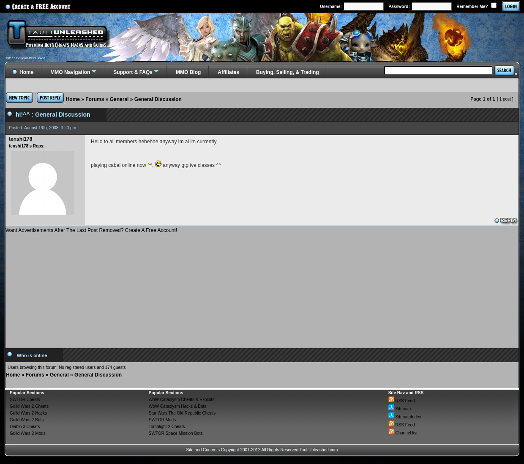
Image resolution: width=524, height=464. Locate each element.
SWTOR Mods (162, 420)
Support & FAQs (133, 72)
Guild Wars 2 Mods (28, 433)
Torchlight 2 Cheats (167, 426)
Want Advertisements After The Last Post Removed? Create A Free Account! (91, 230)
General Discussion (158, 99)
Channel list (403, 433)
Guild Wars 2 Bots (27, 420)
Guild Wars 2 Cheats (29, 406)
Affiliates (228, 72)
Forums (94, 99)
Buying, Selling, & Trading (287, 72)
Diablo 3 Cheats (25, 426)
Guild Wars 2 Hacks (28, 413)
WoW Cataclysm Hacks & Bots (178, 406)
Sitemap (399, 409)
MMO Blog (188, 72)
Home (73, 99)
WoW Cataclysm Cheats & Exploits (181, 399)
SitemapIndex (404, 417)
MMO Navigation (70, 72)
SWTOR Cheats (25, 399)
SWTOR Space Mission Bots (176, 433)
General (119, 99)
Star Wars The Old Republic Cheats (182, 413)
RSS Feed (401, 400)
